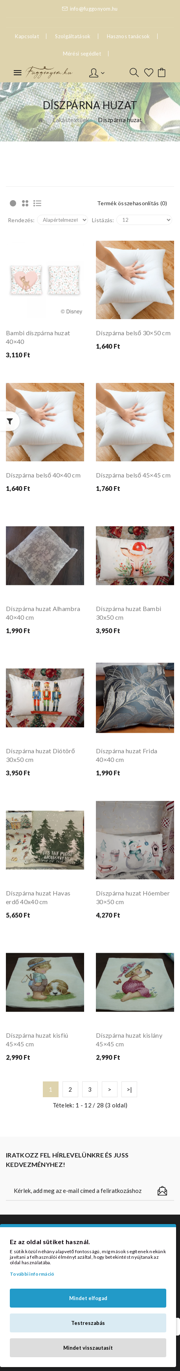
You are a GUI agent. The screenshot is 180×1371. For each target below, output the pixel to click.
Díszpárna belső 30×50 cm (133, 332)
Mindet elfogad (88, 1298)
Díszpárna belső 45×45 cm (133, 475)
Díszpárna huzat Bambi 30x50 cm (128, 613)
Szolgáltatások (72, 36)
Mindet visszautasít (88, 1348)
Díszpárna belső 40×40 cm (43, 475)
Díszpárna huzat (120, 119)
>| (129, 1089)
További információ (32, 1274)
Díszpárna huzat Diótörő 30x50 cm (40, 755)
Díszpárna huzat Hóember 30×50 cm (133, 897)
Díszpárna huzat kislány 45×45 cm (129, 1039)
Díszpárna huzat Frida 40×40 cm (126, 755)
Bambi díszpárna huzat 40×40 (38, 337)
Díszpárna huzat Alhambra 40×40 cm (43, 613)
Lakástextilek (70, 119)
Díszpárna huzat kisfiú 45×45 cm (37, 1039)
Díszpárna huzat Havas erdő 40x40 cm (38, 897)
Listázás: (103, 220)
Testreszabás (88, 1323)
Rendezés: (21, 220)
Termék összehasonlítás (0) (132, 203)
